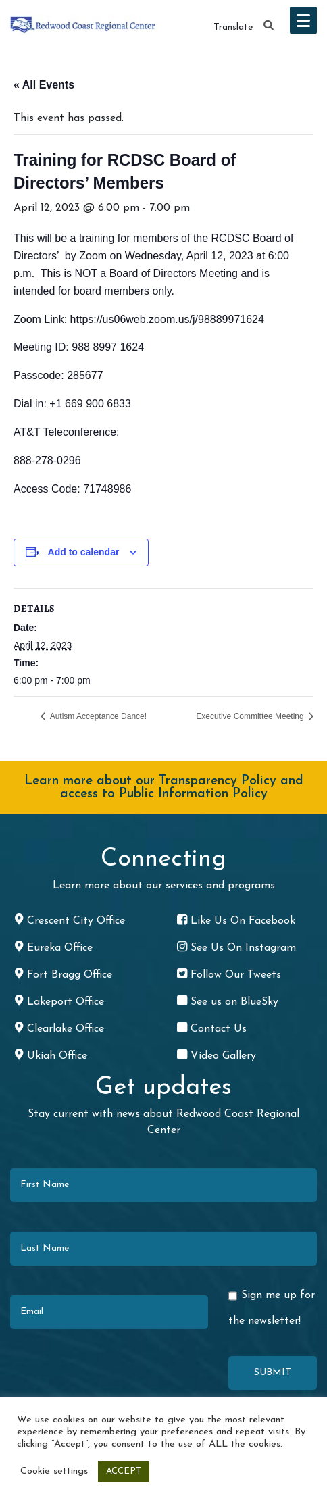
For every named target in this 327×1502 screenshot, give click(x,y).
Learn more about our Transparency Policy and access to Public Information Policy (163, 788)
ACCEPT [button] (123, 1471)
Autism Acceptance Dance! (97, 716)
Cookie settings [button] (54, 1471)
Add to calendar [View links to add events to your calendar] (84, 552)
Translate (233, 27)
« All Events (44, 85)
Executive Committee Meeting (251, 716)
